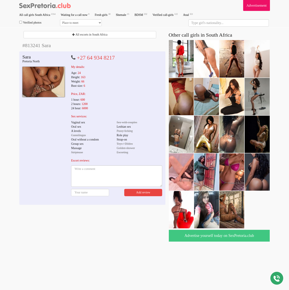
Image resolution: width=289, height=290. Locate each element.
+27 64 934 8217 (96, 58)
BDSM (141, 14)
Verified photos (30, 22)
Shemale (122, 14)
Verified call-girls (165, 14)
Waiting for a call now (75, 14)
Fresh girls (103, 14)
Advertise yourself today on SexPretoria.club (219, 235)
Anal (188, 14)
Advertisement (256, 5)
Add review (143, 192)
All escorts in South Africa (89, 34)
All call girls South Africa (37, 14)
